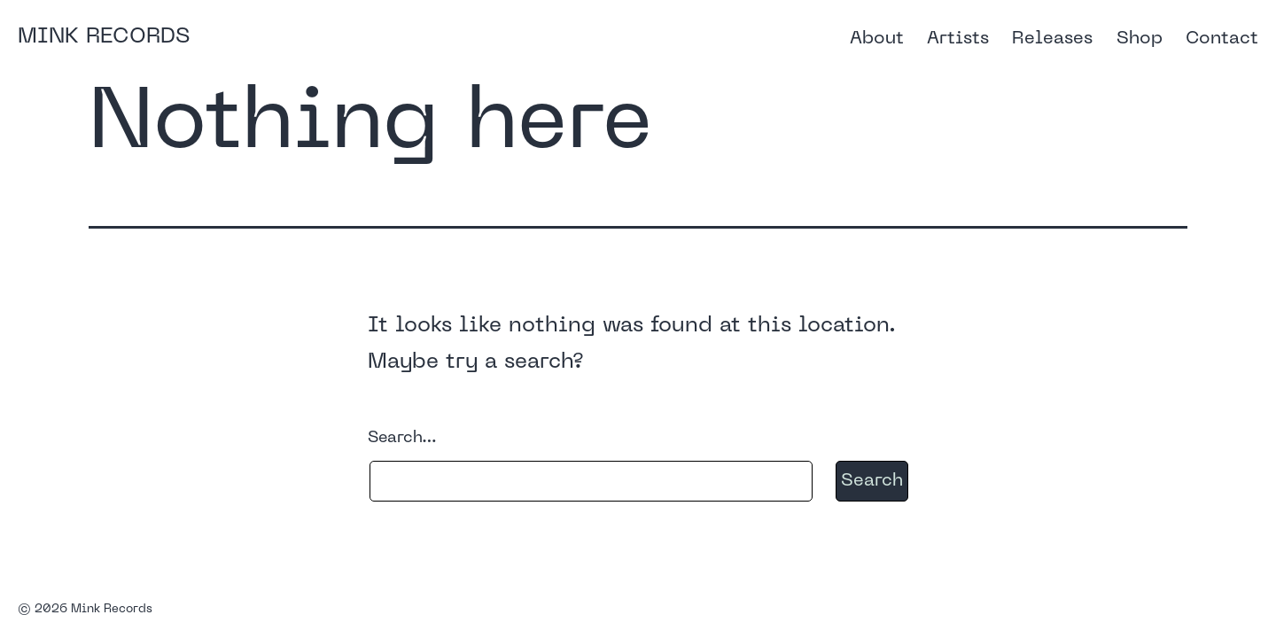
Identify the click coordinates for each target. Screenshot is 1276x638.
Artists (958, 39)
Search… (402, 438)
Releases (1052, 39)
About (877, 39)
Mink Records (104, 37)
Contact (1222, 39)
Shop (1139, 39)
